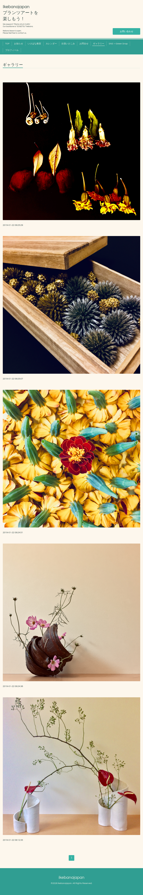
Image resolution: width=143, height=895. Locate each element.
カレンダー (51, 44)
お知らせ (18, 44)
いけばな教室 (34, 44)
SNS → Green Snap (118, 44)
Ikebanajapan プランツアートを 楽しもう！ (20, 13)
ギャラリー (98, 44)
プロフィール (12, 50)
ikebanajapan (71, 877)
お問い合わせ (126, 31)
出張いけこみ (68, 44)
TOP (7, 44)
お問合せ (83, 44)
